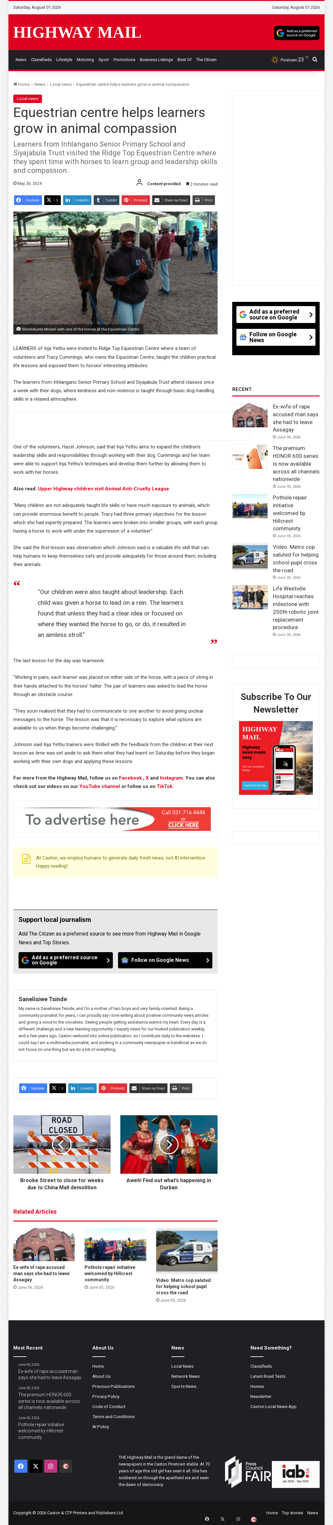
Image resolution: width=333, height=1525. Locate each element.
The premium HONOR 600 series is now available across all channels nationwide (296, 463)
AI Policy (100, 1426)
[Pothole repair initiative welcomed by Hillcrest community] (115, 1244)
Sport (104, 59)
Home (21, 84)
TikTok (164, 786)
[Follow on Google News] (165, 960)
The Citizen (206, 59)
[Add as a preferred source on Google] (297, 32)
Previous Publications (113, 1386)
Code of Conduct (109, 1406)
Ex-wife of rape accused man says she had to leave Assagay (41, 1273)
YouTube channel (99, 786)
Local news (61, 84)
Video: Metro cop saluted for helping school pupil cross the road (183, 1286)
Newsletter (261, 1396)
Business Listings (156, 59)
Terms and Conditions (113, 1416)
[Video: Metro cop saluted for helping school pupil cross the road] (187, 1251)
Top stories (292, 1512)
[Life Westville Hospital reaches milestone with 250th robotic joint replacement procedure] (250, 597)
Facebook (131, 778)
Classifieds (41, 59)
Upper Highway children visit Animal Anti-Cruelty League (103, 489)
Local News (182, 1366)
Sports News (183, 1386)
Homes (257, 1386)
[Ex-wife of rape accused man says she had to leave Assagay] (44, 1244)
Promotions (124, 59)
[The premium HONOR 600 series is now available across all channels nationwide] (250, 457)
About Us (101, 1376)
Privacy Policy (105, 1396)
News (21, 59)
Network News (185, 1376)
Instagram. (172, 778)
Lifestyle (64, 59)
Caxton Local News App (273, 1406)
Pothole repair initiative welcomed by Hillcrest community (110, 1273)
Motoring (85, 59)
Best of (185, 59)
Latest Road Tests (268, 1376)
